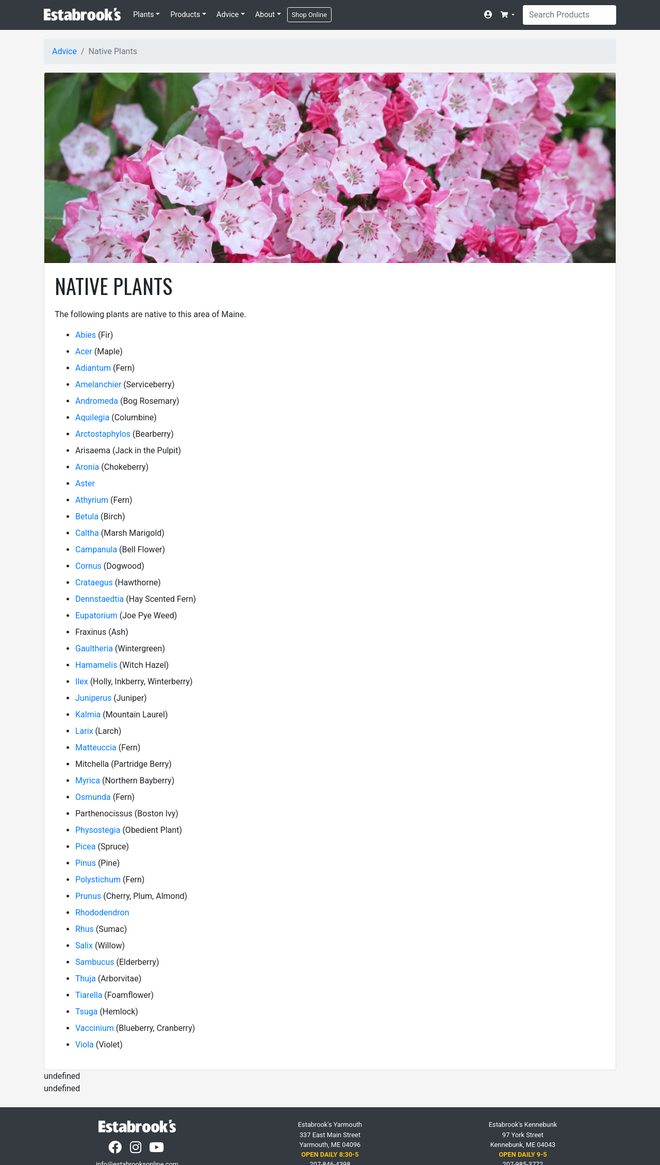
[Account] (490, 15)
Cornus (88, 566)
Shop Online (309, 15)
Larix (84, 731)
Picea (85, 846)
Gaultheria (94, 648)
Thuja (85, 978)
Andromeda (96, 401)
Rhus (84, 929)
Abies (85, 335)
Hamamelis (96, 665)
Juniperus (93, 698)
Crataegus (94, 582)
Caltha (87, 533)
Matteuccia (96, 747)
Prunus (88, 896)
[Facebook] (116, 1150)
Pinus (85, 863)
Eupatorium (96, 615)
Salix (84, 945)
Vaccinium (94, 1028)
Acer (83, 351)
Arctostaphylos (102, 434)
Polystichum (98, 879)
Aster (85, 483)
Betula (86, 516)
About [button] (265, 14)
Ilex (81, 681)
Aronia (87, 467)
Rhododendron (102, 912)
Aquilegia (92, 417)
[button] (508, 15)
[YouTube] (157, 1150)
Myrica (87, 780)
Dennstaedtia (99, 599)
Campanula (96, 549)
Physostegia (97, 830)
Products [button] (185, 14)
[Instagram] (136, 1150)
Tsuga (86, 1011)
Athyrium (91, 500)
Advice (64, 51)
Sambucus (94, 962)
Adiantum (93, 368)
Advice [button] (228, 14)
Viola (84, 1044)
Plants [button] (143, 14)
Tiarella (88, 995)
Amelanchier (98, 384)
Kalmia (88, 714)
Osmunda (93, 797)
